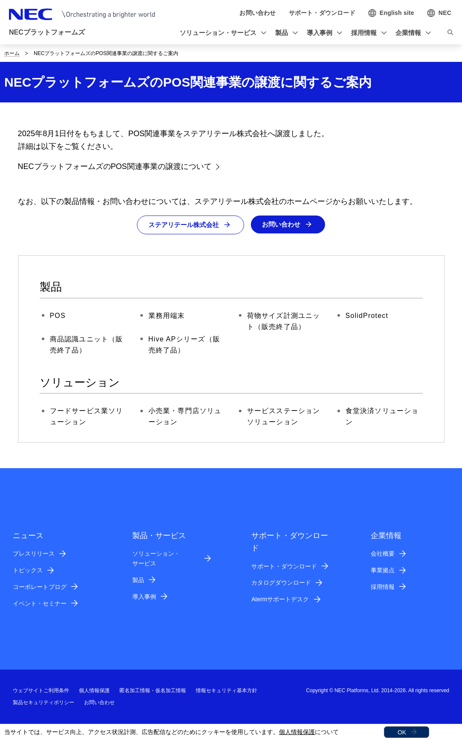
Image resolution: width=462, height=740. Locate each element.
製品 (138, 580)
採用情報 (383, 587)
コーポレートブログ (40, 587)
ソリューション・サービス (156, 559)
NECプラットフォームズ (47, 32)
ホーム (12, 53)
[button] (221, 33)
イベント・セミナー (40, 603)
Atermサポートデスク (280, 599)
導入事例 (144, 596)
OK (402, 732)
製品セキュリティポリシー (43, 703)
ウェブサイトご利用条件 (41, 691)
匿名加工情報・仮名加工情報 (152, 691)
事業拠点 (383, 570)
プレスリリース (34, 554)
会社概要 (383, 554)
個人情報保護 (297, 731)
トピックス (28, 570)
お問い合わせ (283, 224)
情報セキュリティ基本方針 (226, 691)
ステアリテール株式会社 (182, 225)
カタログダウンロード (281, 583)
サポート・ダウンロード (284, 566)
